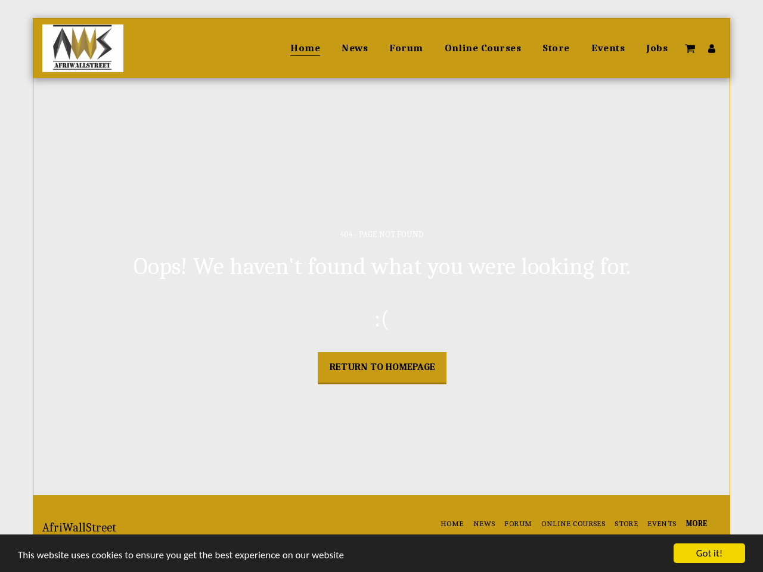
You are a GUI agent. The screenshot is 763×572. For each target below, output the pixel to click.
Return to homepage (382, 366)
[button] (690, 48)
